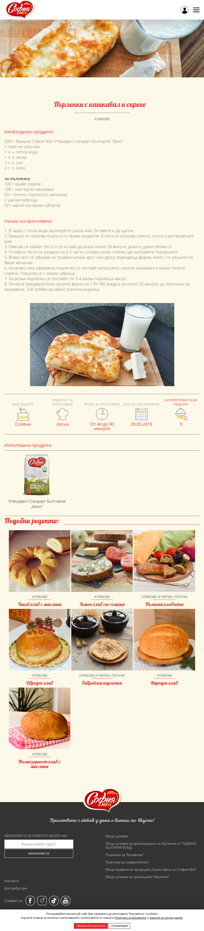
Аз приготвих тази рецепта (181, 402)
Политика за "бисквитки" (124, 855)
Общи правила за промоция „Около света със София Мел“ (150, 869)
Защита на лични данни (165, 918)
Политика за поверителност (127, 862)
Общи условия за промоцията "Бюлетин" (137, 877)
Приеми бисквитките (90, 926)
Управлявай (119, 926)
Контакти (11, 881)
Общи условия (116, 836)
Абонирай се (39, 853)
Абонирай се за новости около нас (35, 835)
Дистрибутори (15, 888)
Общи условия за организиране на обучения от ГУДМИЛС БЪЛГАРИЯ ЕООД (151, 845)
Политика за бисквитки (130, 918)
